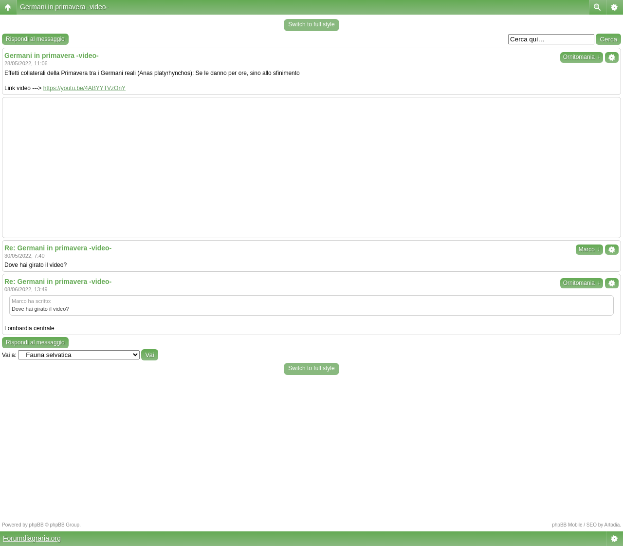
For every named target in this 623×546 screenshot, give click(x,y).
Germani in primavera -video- (64, 7)
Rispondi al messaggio (35, 39)
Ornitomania (581, 57)
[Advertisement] (311, 167)
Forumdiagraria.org (32, 538)
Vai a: (9, 355)
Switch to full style (311, 24)
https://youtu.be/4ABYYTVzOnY (84, 88)
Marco (589, 249)
